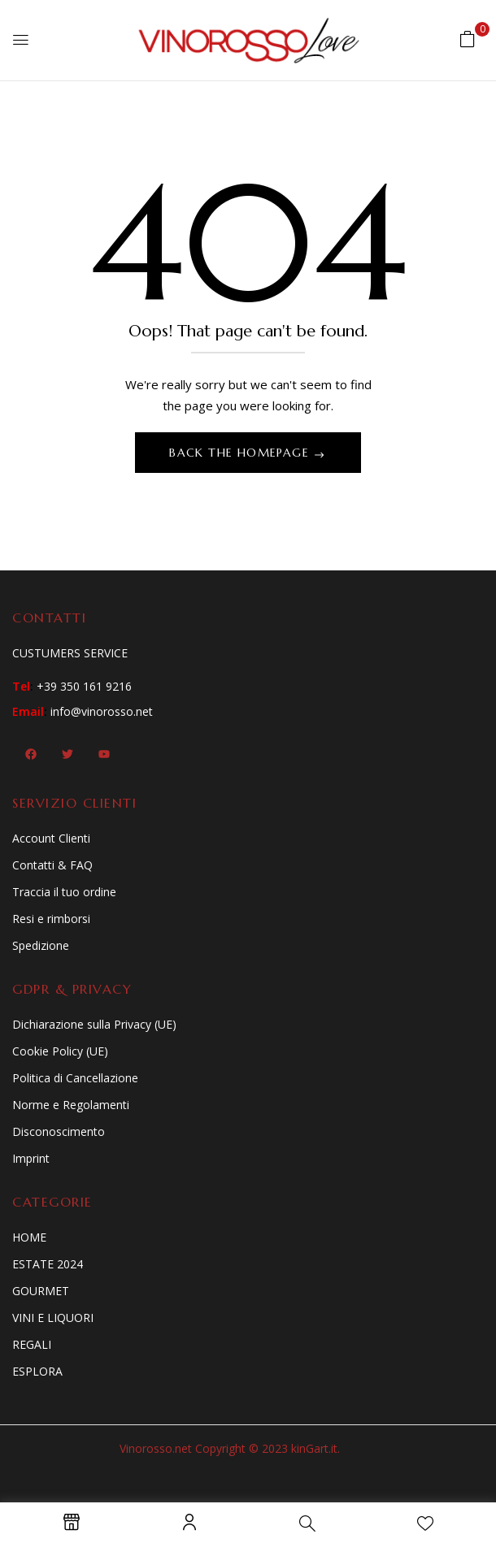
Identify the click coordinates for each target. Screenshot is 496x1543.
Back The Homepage (241, 452)
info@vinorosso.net (101, 711)
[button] (467, 38)
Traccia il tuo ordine (64, 891)
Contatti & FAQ (52, 865)
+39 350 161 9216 (84, 686)
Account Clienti (51, 838)
